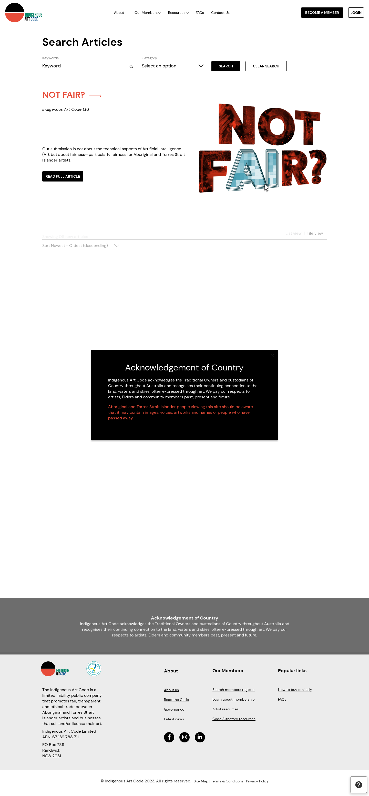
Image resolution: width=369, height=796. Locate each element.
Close (272, 355)
